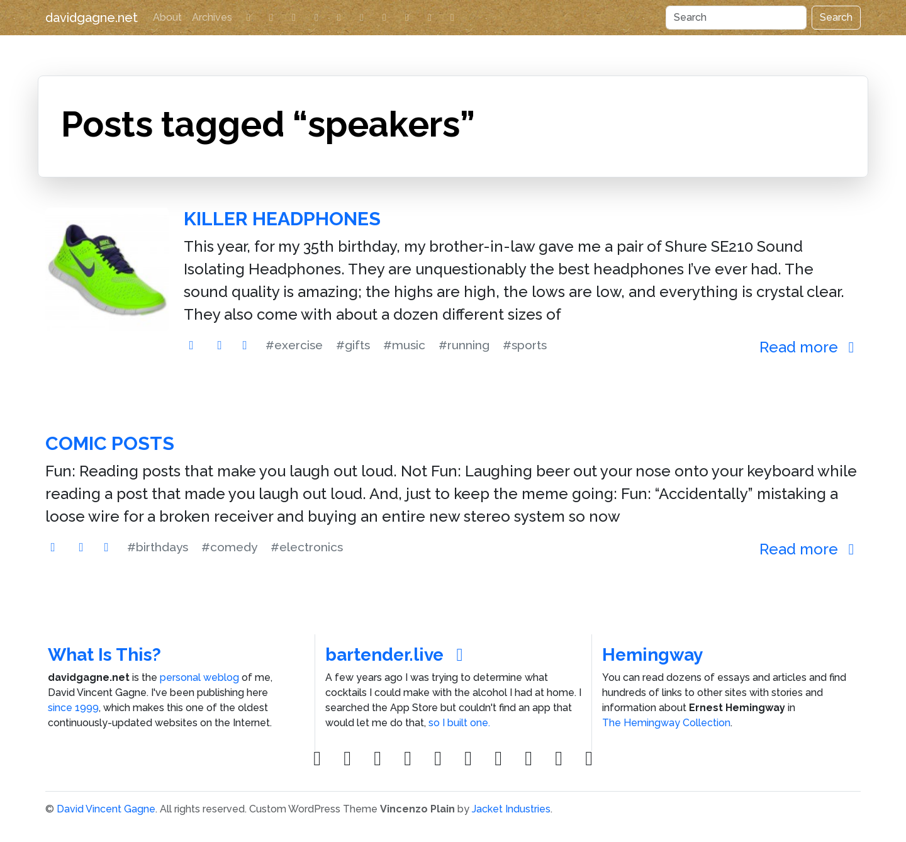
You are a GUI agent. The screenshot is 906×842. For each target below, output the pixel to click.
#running (464, 345)
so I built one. (459, 723)
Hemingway (652, 654)
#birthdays (157, 547)
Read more (810, 347)
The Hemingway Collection (666, 723)
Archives (212, 17)
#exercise (294, 345)
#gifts (353, 345)
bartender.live (398, 654)
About (167, 17)
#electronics (307, 547)
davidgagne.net (91, 17)
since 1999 (73, 708)
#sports (525, 345)
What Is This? (104, 654)
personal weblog (199, 677)
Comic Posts (109, 443)
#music (404, 345)
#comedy (229, 547)
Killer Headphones (282, 219)
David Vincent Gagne (106, 809)
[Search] (736, 18)
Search (836, 17)
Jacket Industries (511, 809)
